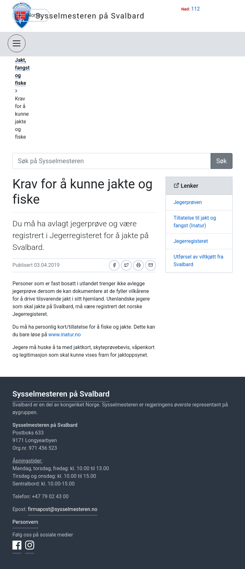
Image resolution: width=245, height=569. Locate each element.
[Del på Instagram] (29, 549)
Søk (221, 161)
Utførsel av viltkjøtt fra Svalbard (198, 260)
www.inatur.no (64, 335)
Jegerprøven (188, 202)
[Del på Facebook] (114, 265)
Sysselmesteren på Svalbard (90, 15)
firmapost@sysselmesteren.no (63, 509)
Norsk (36, 15)
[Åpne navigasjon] (17, 43)
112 (195, 9)
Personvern (25, 522)
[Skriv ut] (138, 265)
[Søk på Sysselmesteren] (111, 161)
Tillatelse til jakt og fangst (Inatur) (195, 222)
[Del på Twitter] (126, 265)
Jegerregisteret (191, 241)
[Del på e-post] (150, 265)
